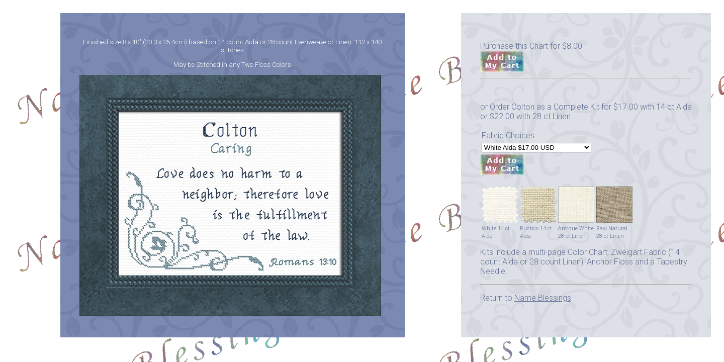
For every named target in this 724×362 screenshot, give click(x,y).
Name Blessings (542, 298)
